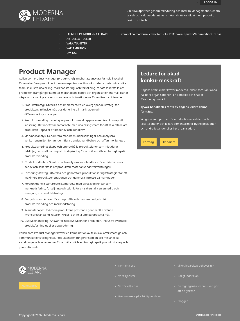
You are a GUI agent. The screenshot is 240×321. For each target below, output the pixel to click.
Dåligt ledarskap (188, 276)
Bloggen (183, 301)
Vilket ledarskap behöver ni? (196, 265)
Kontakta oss (126, 265)
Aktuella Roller (79, 39)
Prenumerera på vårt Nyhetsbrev (139, 296)
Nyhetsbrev (29, 285)
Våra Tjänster (77, 43)
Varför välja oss (128, 286)
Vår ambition (77, 48)
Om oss (72, 53)
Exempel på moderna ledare (87, 34)
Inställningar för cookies (208, 314)
